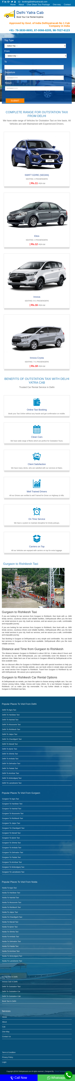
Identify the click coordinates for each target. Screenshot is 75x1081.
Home (13, 4)
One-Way (6, 1032)
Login (4, 1062)
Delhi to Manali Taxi (10, 744)
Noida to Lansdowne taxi (12, 961)
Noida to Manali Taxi (10, 922)
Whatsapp (56, 1078)
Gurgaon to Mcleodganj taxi (13, 867)
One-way (57, 4)
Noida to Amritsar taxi (11, 951)
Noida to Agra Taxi (9, 888)
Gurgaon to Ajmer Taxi (11, 838)
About (21, 4)
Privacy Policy (7, 1057)
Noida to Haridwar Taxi (11, 893)
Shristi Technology (61, 1071)
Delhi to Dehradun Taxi (11, 763)
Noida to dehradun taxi (11, 941)
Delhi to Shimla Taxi (10, 754)
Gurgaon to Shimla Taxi (11, 843)
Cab (3, 1027)
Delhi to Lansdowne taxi (11, 783)
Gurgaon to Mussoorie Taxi (12, 813)
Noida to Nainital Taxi (10, 898)
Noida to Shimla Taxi (10, 932)
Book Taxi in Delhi (9, 1001)
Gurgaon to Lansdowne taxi (13, 872)
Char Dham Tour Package (38, 4)
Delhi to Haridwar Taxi (11, 715)
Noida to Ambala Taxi (10, 937)
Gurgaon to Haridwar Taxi (12, 804)
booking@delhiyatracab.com (32, 2)
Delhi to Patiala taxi (10, 768)
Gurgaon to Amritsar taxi (12, 862)
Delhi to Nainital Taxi (10, 720)
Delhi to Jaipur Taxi (9, 734)
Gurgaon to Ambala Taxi (11, 848)
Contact (67, 4)
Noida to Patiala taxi (10, 946)
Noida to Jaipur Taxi (10, 912)
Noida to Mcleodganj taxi (12, 956)
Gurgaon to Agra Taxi (10, 799)
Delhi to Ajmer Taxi (9, 749)
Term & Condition (9, 1052)
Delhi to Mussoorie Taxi (11, 724)
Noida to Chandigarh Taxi (12, 917)
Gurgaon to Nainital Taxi (11, 809)
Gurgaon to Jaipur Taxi (11, 823)
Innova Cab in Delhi (10, 982)
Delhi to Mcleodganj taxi (11, 778)
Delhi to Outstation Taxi (11, 987)
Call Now (19, 1078)
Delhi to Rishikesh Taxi (11, 729)
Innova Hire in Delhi (10, 977)
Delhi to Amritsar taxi (10, 773)
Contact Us (6, 1037)
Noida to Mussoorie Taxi (11, 902)
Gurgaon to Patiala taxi (11, 857)
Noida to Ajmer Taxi (10, 927)
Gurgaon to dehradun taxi (12, 852)
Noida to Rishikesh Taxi (11, 907)
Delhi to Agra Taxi (9, 710)
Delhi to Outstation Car (11, 991)
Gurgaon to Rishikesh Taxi (12, 818)
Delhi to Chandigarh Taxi (12, 739)
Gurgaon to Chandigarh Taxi (13, 828)
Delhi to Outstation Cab (11, 996)
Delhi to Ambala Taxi (10, 759)
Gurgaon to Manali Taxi (11, 833)
